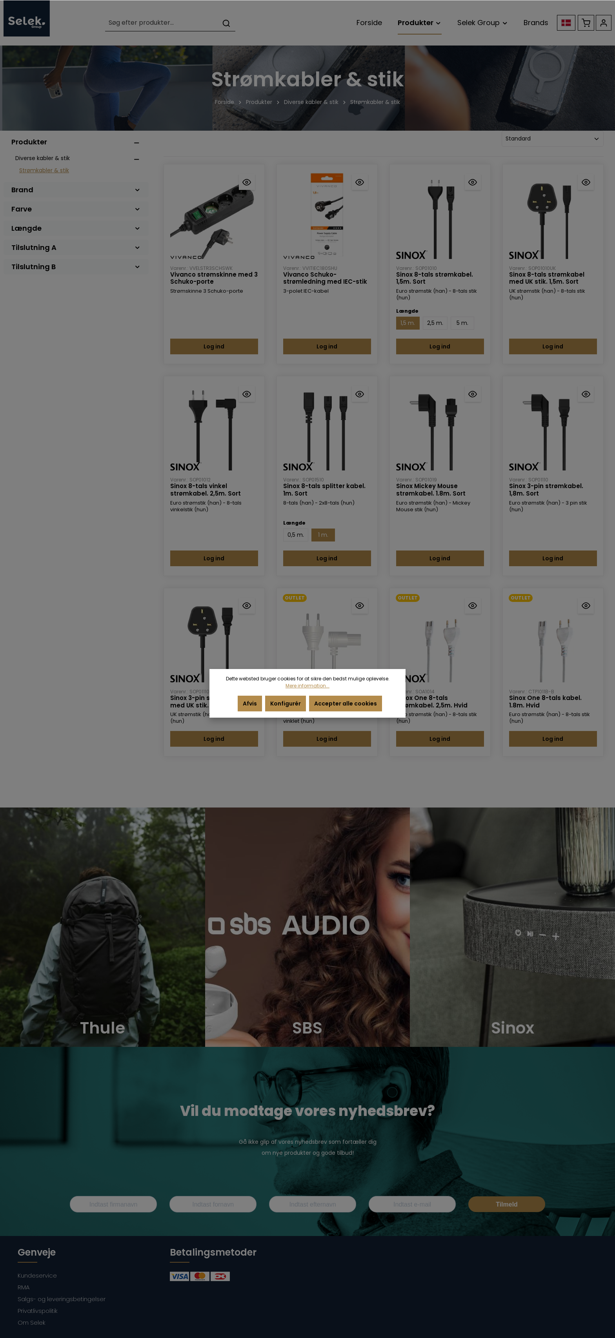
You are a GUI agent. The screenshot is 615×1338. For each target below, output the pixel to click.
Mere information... (307, 685)
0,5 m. (295, 535)
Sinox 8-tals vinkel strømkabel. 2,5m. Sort (205, 490)
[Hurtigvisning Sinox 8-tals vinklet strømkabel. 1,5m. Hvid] (360, 606)
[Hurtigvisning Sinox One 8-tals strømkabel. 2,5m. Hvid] (473, 606)
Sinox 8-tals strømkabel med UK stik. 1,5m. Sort (546, 278)
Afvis (250, 703)
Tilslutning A (76, 247)
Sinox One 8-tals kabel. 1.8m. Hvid (545, 702)
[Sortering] (553, 139)
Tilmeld (507, 1204)
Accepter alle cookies (345, 703)
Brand (76, 190)
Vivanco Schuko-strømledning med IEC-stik (325, 278)
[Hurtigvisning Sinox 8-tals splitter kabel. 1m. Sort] (360, 394)
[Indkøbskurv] (586, 23)
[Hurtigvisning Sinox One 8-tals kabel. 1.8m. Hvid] (586, 606)
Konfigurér (285, 703)
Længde (76, 228)
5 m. (462, 323)
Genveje (37, 1252)
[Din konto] (603, 23)
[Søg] (226, 23)
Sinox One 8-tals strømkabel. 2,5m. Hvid (432, 702)
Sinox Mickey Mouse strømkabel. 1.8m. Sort (431, 490)
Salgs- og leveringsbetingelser (62, 1299)
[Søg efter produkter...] (161, 23)
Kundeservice (37, 1275)
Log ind (214, 346)
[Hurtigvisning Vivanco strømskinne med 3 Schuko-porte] (247, 182)
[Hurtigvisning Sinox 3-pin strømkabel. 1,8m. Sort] (586, 394)
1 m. (323, 535)
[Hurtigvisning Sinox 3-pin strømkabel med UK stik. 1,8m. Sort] (247, 606)
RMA (23, 1287)
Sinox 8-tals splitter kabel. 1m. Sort (324, 490)
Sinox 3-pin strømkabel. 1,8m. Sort (546, 490)
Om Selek (31, 1322)
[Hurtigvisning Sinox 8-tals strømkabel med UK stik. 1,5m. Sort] (586, 182)
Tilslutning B (76, 267)
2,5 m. (435, 323)
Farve (76, 209)
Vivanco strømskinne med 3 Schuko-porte (214, 278)
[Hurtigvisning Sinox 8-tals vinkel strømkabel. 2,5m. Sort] (247, 394)
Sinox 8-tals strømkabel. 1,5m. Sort (434, 278)
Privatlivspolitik (38, 1311)
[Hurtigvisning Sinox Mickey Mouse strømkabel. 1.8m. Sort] (473, 394)
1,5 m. (407, 323)
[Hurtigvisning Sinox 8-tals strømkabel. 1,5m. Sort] (473, 182)
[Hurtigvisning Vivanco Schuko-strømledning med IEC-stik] (360, 182)
